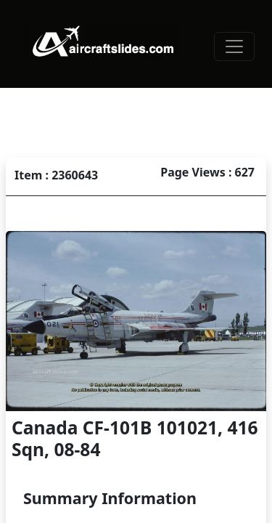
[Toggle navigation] (234, 46)
